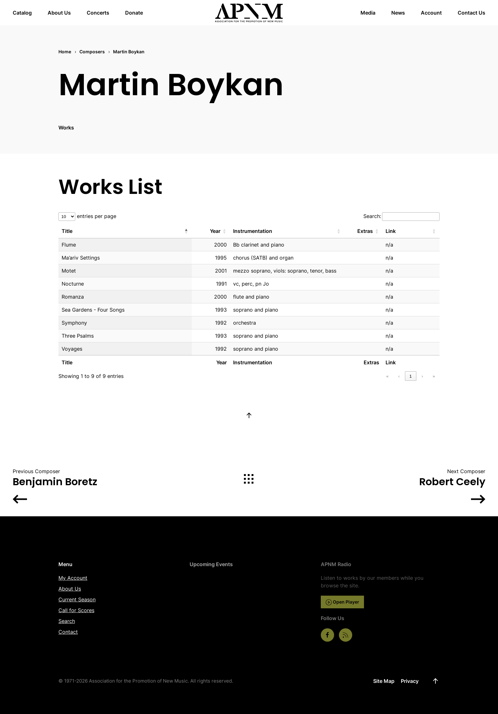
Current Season (77, 599)
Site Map (383, 681)
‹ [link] (399, 376)
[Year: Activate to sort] (211, 231)
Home (64, 51)
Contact (68, 632)
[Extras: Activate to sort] (363, 231)
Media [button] (367, 13)
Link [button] (391, 231)
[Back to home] (249, 12)
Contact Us (471, 13)
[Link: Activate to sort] (411, 231)
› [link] (422, 376)
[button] (249, 415)
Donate (134, 13)
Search (66, 621)
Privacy (410, 681)
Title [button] (67, 231)
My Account (72, 578)
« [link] (387, 376)
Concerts (98, 13)
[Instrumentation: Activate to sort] (287, 231)
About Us (69, 588)
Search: (372, 216)
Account (431, 13)
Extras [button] (365, 231)
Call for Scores (76, 610)
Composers (92, 51)
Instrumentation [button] (252, 231)
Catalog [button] (22, 13)
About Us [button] (59, 13)
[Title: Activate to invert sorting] (125, 231)
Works (66, 127)
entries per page (95, 216)
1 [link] (410, 376)
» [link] (434, 376)
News (398, 13)
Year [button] (215, 231)
